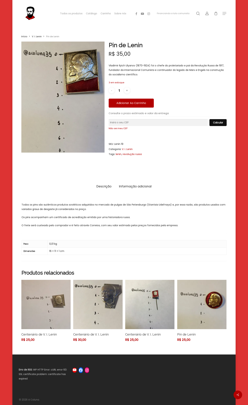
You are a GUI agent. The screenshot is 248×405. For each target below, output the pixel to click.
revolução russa (132, 154)
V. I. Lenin (37, 36)
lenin (118, 154)
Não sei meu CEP (118, 128)
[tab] (104, 186)
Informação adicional (135, 186)
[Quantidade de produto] (119, 90)
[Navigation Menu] (225, 13)
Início (24, 36)
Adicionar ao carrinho (131, 103)
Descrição (103, 186)
